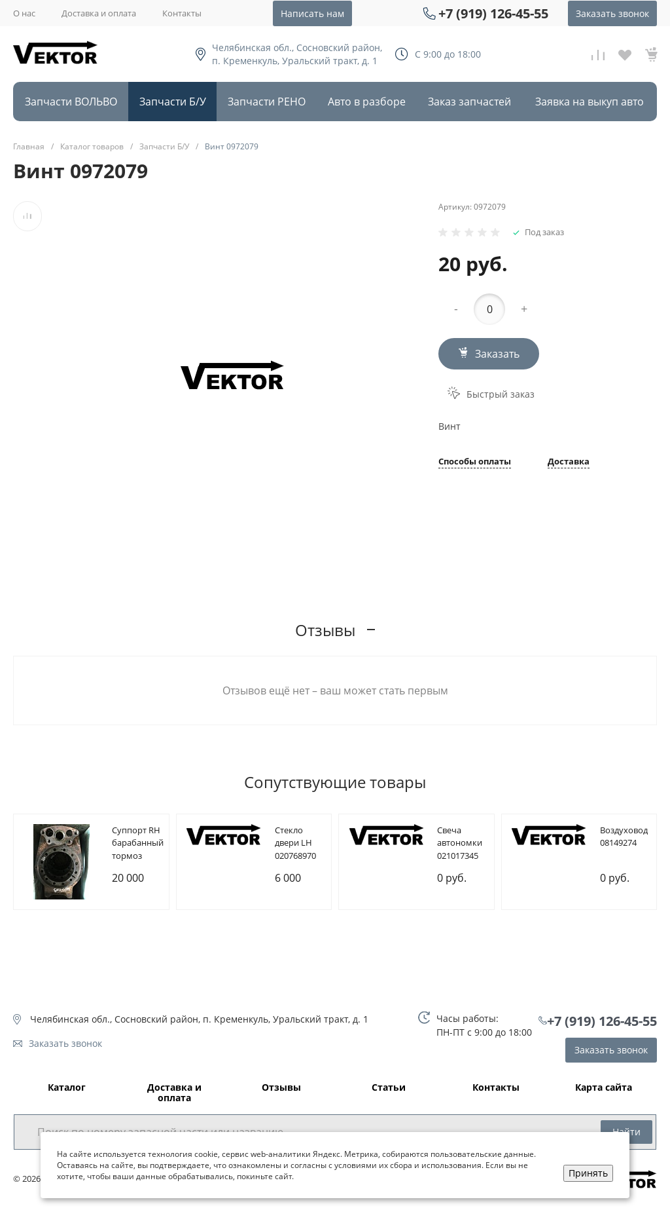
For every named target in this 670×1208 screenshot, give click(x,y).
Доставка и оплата (99, 13)
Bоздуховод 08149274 (624, 836)
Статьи (389, 1087)
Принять (588, 1173)
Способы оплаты (474, 462)
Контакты (182, 13)
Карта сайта (603, 1087)
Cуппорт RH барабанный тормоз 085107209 (138, 849)
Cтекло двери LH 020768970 (295, 842)
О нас (24, 13)
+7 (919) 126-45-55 (493, 13)
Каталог (67, 1087)
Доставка (569, 462)
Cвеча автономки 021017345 (459, 842)
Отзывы (281, 1087)
